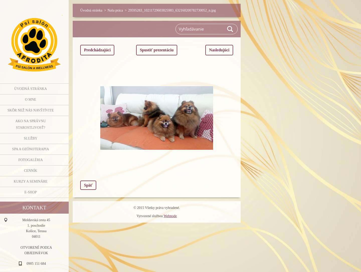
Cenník (30, 171)
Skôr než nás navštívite (31, 110)
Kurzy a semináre (31, 181)
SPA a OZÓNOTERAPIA (30, 149)
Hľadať (230, 29)
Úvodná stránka (30, 89)
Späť (88, 185)
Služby (30, 138)
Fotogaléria (30, 160)
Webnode (170, 216)
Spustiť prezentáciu (157, 50)
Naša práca (115, 10)
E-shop (30, 192)
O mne (30, 99)
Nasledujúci (219, 50)
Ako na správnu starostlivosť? (30, 124)
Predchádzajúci (97, 50)
